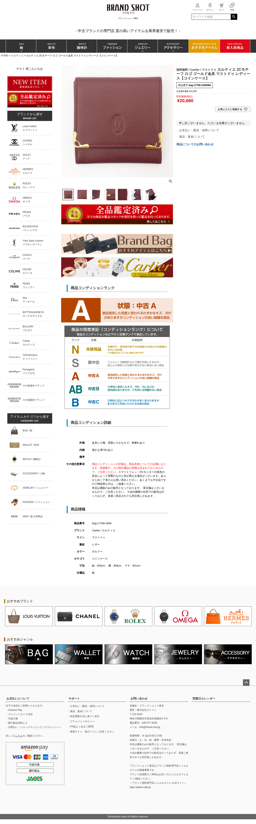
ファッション (112, 46)
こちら (19, 735)
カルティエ (17, 55)
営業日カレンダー (203, 698)
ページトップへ (246, 682)
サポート (74, 698)
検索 (234, 17)
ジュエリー (142, 46)
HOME (4, 55)
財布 (51, 46)
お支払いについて (18, 698)
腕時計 (81, 46)
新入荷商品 (235, 46)
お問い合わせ (139, 698)
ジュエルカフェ (177, 774)
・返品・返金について (190, 136)
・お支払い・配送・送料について (197, 130)
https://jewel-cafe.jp (140, 787)
